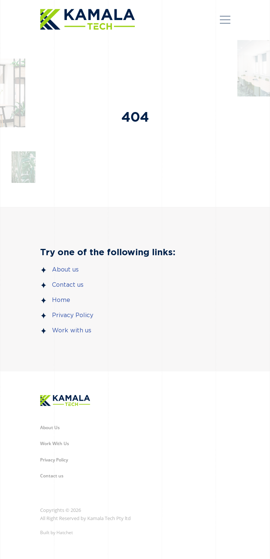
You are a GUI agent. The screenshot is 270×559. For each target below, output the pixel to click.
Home (61, 300)
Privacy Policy (72, 315)
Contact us (68, 285)
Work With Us (54, 443)
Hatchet (64, 532)
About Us (50, 427)
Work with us (71, 330)
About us (65, 270)
